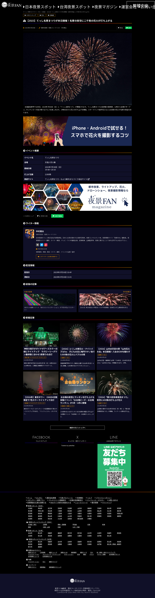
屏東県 (119, 533)
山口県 (70, 516)
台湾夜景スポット (75, 6)
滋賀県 (99, 513)
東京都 (30, 511)
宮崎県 (70, 518)
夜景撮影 (74, 552)
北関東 (45, 524)
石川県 (109, 511)
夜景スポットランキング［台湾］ (40, 539)
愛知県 (30, 513)
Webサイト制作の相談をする (60, 502)
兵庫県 (89, 513)
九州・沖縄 (76, 527)
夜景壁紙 (42, 567)
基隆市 (60, 533)
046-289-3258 (76, 588)
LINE (128, 28)
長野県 (89, 511)
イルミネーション (33, 554)
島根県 (40, 516)
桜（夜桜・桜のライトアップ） (106, 552)
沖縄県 (89, 518)
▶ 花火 (42, 15)
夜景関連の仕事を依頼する (36, 502)
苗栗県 (60, 536)
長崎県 (40, 518)
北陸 (88, 524)
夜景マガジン (105, 6)
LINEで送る (57, 216)
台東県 (30, 536)
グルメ (92, 554)
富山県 (99, 511)
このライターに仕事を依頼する (47, 256)
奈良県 (109, 513)
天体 (78, 554)
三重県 (60, 513)
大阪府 (70, 513)
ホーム (29, 498)
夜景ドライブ (53, 562)
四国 (59, 527)
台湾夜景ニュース (33, 556)
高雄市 (109, 533)
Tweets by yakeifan (67, 445)
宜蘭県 (70, 536)
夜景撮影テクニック (55, 567)
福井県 (119, 511)
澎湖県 (89, 536)
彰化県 (40, 536)
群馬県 (119, 508)
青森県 (40, 508)
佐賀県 (30, 518)
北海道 (30, 508)
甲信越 (75, 524)
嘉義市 (40, 547)
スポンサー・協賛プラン (36, 500)
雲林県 (30, 544)
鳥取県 (30, 516)
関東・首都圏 (62, 524)
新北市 (40, 533)
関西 (29, 527)
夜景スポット (32, 552)
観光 (84, 554)
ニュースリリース (81, 502)
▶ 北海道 (51, 15)
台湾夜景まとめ (47, 556)
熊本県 (50, 518)
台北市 (30, 533)
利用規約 (80, 498)
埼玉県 (50, 511)
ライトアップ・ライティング (51, 554)
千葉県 (60, 511)
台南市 (99, 533)
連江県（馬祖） (112, 544)
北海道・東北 (32, 524)
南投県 (50, 536)
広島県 (60, 516)
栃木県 (109, 508)
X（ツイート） (42, 216)
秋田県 (70, 508)
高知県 (109, 516)
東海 (103, 524)
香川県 (89, 516)
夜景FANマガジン (34, 550)
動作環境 (95, 502)
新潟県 (70, 511)
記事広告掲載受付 (76, 500)
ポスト (120, 28)
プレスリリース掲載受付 (57, 500)
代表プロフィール (66, 498)
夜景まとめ (64, 552)
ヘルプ (89, 498)
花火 (91, 552)
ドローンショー (69, 554)
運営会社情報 (51, 498)
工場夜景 (42, 552)
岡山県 (50, 516)
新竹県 (80, 533)
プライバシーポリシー (104, 498)
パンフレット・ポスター (95, 500)
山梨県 (80, 511)
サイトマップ (107, 502)
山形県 (80, 508)
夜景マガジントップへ (77, 428)
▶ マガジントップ (30, 15)
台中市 (89, 533)
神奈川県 (40, 511)
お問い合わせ (113, 500)
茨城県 (99, 508)
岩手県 (50, 508)
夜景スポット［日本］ (36, 506)
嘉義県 (40, 544)
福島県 (89, 508)
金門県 (99, 536)
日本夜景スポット (40, 6)
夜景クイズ (83, 552)
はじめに (39, 498)
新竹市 (70, 533)
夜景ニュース (53, 552)
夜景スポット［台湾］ (36, 531)
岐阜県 (40, 513)
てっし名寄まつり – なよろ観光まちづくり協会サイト (67, 179)
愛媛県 (99, 516)
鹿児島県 (80, 518)
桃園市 (50, 533)
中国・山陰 (46, 527)
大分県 (60, 518)
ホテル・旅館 (101, 554)
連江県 (109, 536)
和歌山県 (120, 513)
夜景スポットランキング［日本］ (40, 522)
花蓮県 (80, 536)
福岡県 (119, 516)
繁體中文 (140, 5)
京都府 (80, 513)
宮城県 (60, 508)
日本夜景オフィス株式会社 (72, 590)
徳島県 (80, 516)
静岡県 (50, 513)
